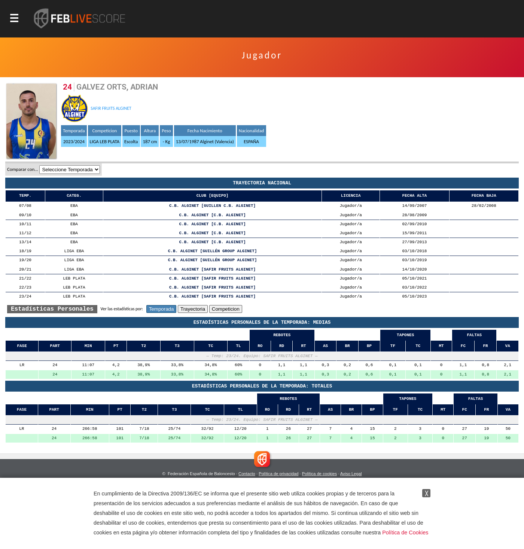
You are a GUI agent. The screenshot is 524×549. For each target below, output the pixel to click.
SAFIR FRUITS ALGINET (111, 108)
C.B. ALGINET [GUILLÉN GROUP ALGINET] (212, 251)
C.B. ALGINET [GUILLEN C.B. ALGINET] (212, 206)
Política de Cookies (405, 533)
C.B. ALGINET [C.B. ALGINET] (212, 215)
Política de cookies (319, 473)
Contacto (246, 473)
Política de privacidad (278, 473)
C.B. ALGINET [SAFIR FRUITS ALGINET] (212, 269)
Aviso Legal (351, 473)
